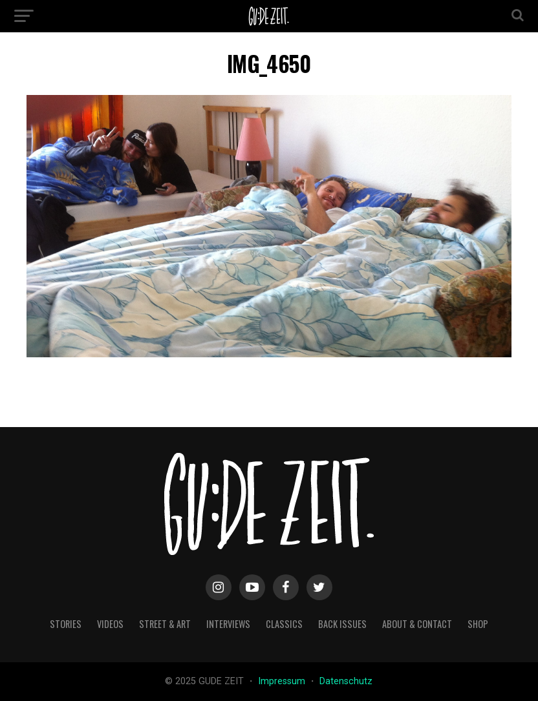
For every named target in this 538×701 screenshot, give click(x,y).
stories (65, 624)
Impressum (283, 681)
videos (110, 624)
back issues (342, 624)
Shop (478, 624)
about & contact (417, 624)
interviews (228, 624)
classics (284, 624)
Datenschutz (345, 681)
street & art (165, 624)
